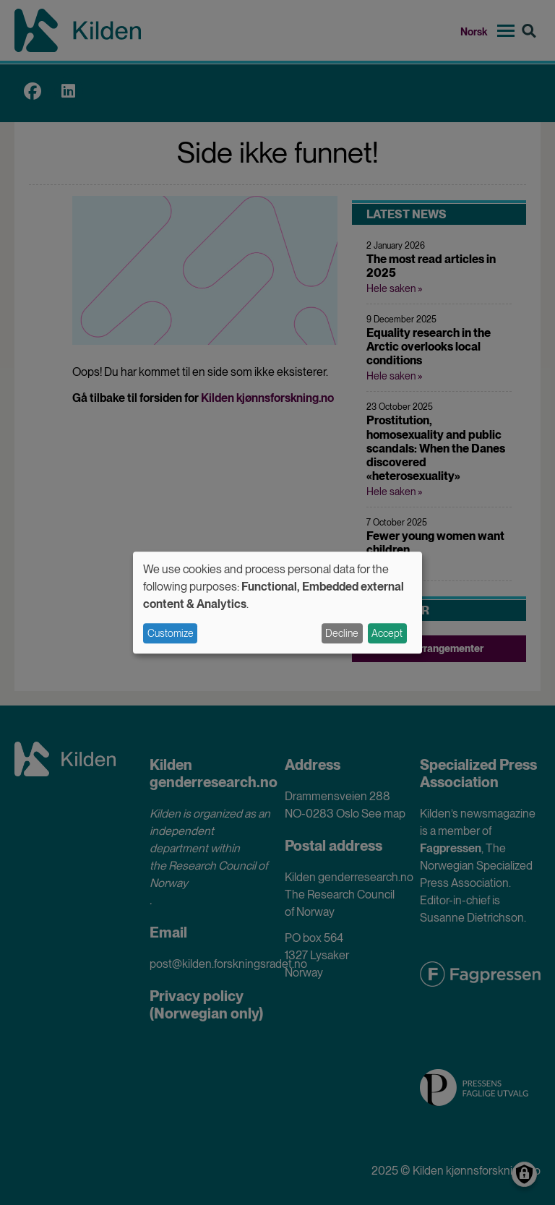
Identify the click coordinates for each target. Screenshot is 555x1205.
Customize (170, 633)
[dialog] (277, 602)
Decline (341, 633)
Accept (387, 633)
